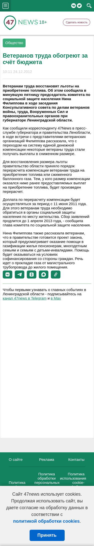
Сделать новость (76, 22)
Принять (46, 535)
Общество (14, 43)
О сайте (16, 459)
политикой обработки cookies (46, 521)
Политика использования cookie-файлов (73, 480)
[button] (7, 274)
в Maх (56, 298)
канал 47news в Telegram (24, 298)
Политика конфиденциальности (28, 484)
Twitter (79, 5)
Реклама (46, 459)
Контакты (76, 459)
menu (5, 6)
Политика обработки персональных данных (47, 480)
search (89, 6)
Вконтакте (73, 5)
